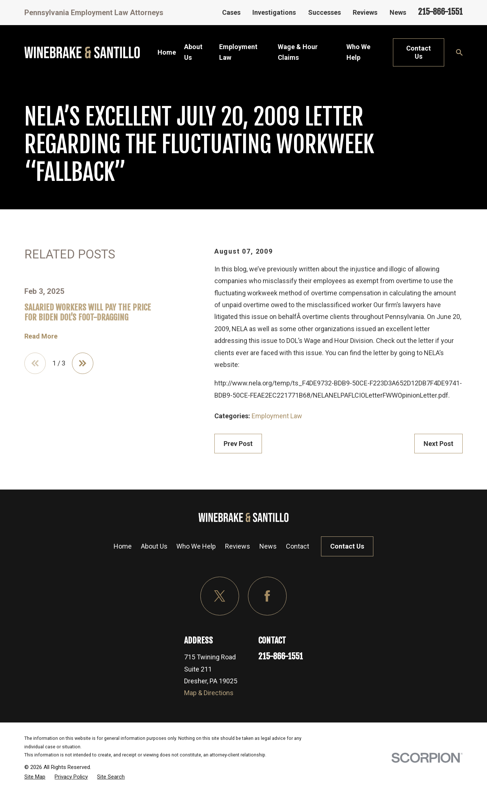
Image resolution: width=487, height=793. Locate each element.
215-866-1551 (440, 11)
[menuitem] (34, 776)
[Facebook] (267, 596)
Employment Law (277, 416)
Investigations (274, 12)
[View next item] (82, 363)
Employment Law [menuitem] (238, 52)
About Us (154, 546)
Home (123, 546)
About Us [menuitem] (193, 52)
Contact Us (418, 52)
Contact (297, 546)
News (398, 12)
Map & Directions (209, 693)
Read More (41, 336)
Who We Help (196, 546)
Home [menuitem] (167, 52)
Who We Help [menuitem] (358, 52)
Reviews (365, 12)
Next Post (438, 443)
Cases (231, 12)
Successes (324, 12)
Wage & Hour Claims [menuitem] (298, 52)
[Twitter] (219, 596)
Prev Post (238, 443)
